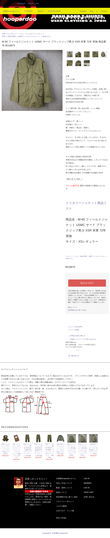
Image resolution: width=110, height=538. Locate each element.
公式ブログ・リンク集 (65, 511)
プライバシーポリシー (65, 501)
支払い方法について (64, 483)
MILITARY (12, 36)
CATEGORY (21, 3)
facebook (102, 11)
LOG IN (87, 478)
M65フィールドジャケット (29, 36)
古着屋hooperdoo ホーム (11, 11)
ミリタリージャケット (35, 34)
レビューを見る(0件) (73, 327)
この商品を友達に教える (75, 336)
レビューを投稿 (72, 330)
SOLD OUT (87, 283)
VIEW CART (89, 492)
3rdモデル (46, 36)
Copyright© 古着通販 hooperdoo (55, 533)
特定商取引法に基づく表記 (77, 310)
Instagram (81, 11)
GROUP (30, 3)
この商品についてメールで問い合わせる (80, 339)
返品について (72, 307)
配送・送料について (64, 488)
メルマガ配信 (61, 506)
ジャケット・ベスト (16, 34)
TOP (4, 34)
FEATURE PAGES (53, 11)
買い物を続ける (72, 356)
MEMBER (87, 483)
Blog (90, 11)
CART (37, 3)
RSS (58, 518)
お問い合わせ (89, 497)
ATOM (63, 518)
